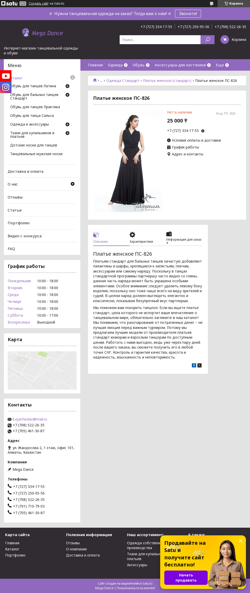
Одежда (115, 64)
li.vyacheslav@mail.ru (30, 419)
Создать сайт (38, 3)
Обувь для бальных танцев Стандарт (34, 97)
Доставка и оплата (25, 171)
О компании (76, 549)
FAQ (11, 248)
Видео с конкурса (25, 235)
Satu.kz (147, 583)
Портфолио (19, 222)
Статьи (14, 209)
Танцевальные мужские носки (36, 154)
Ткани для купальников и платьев (32, 135)
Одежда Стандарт (122, 80)
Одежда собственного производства (147, 545)
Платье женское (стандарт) (167, 80)
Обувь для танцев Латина (33, 86)
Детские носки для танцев (33, 145)
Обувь (139, 64)
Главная (95, 64)
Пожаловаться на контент (136, 588)
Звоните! (188, 13)
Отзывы (15, 197)
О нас (13, 184)
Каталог (15, 77)
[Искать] (208, 39)
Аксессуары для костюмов (180, 64)
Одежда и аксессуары (29, 124)
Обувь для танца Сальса (32, 116)
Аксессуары (137, 564)
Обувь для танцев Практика (35, 107)
